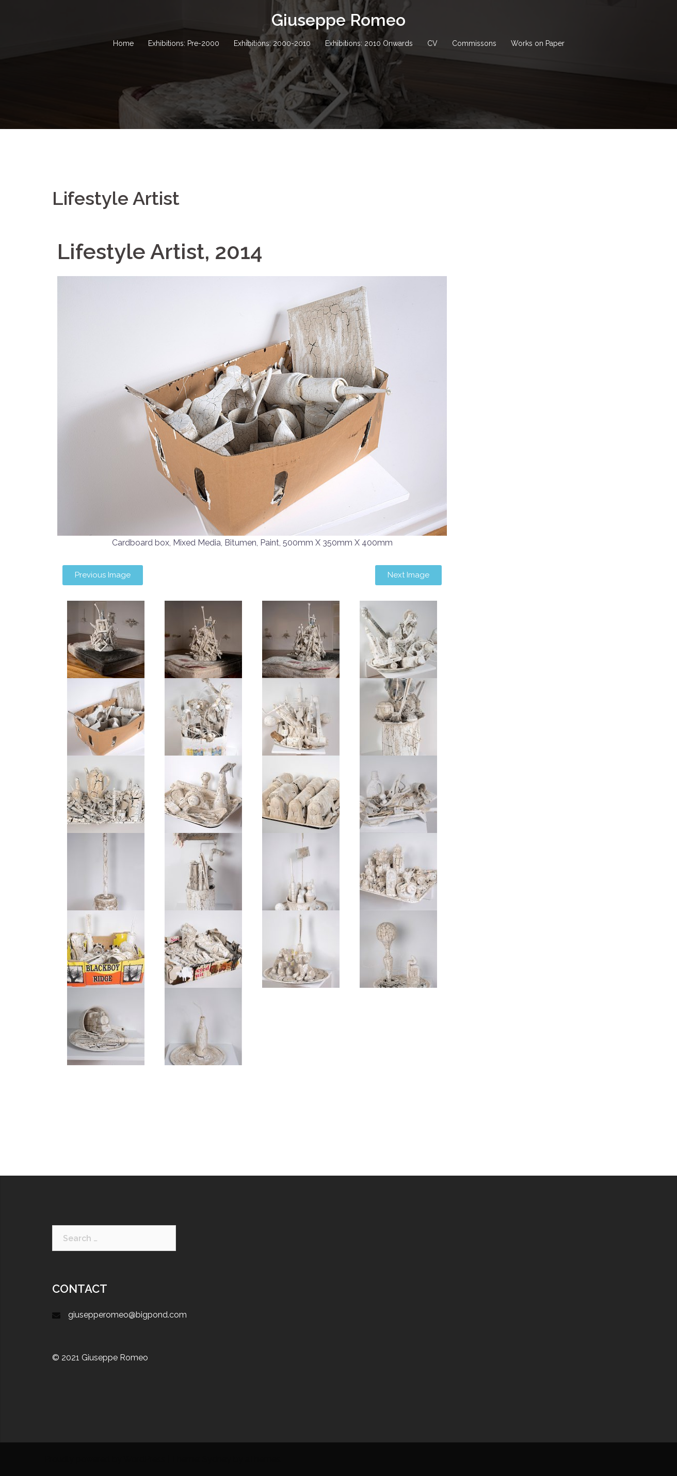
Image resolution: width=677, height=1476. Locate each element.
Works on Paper (538, 43)
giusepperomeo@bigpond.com (127, 1315)
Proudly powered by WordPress (104, 1459)
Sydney (216, 1459)
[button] (102, 575)
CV (432, 43)
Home (123, 43)
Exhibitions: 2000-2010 (272, 43)
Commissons (474, 43)
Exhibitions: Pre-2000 (183, 43)
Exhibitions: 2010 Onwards (369, 43)
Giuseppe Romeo (338, 19)
